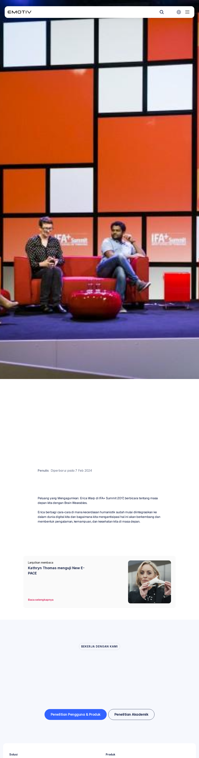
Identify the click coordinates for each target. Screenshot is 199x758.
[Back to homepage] (19, 12)
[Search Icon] (162, 12)
